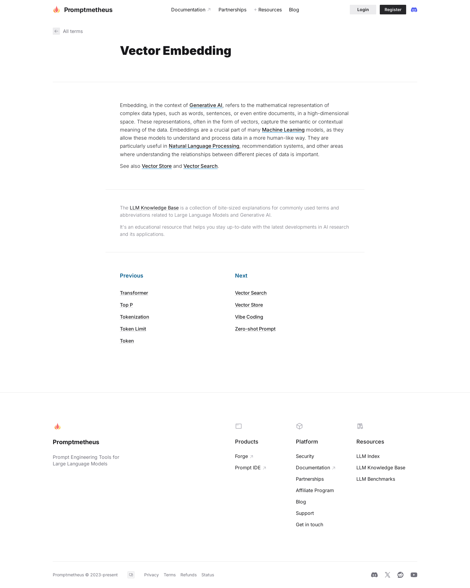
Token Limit (133, 329)
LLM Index (368, 456)
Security (305, 456)
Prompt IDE (248, 468)
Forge (241, 456)
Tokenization (134, 317)
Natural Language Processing (204, 146)
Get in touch (309, 524)
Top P (126, 305)
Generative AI (205, 105)
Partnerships (310, 479)
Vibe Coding (249, 317)
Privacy (151, 574)
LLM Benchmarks (375, 479)
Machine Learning (283, 130)
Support (305, 513)
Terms (170, 574)
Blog (301, 502)
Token (127, 341)
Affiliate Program (315, 490)
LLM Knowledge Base (154, 208)
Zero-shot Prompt (255, 329)
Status (207, 574)
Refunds (188, 574)
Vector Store (157, 166)
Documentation (313, 468)
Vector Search (200, 166)
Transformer (134, 293)
